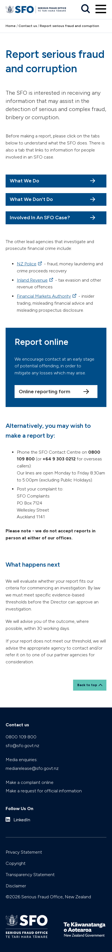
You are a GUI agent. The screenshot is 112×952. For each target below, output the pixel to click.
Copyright (15, 863)
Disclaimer (16, 885)
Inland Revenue (32, 280)
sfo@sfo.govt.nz (22, 745)
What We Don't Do (31, 199)
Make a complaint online (29, 782)
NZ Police (26, 263)
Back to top (87, 685)
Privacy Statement (24, 852)
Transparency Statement (30, 874)
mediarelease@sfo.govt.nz (32, 768)
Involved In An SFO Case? (40, 217)
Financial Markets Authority (44, 296)
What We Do (24, 181)
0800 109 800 (21, 737)
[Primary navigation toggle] (100, 9)
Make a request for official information (44, 790)
